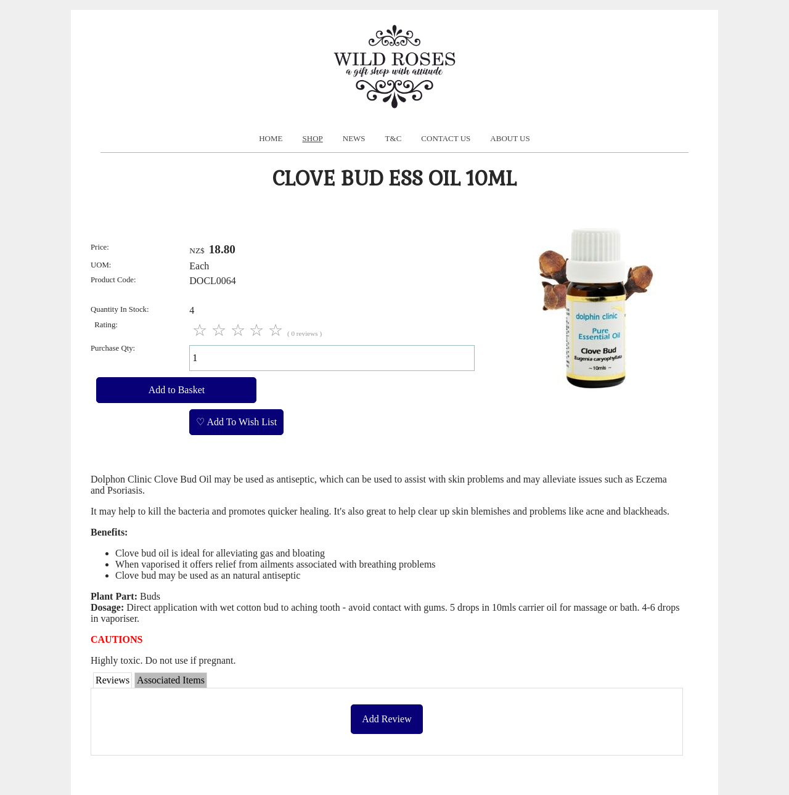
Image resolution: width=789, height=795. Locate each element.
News (354, 138)
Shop (313, 138)
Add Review (386, 719)
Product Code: (113, 279)
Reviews (112, 680)
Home (270, 138)
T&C (393, 138)
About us (509, 138)
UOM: (101, 265)
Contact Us (445, 138)
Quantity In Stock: (120, 309)
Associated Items (171, 680)
